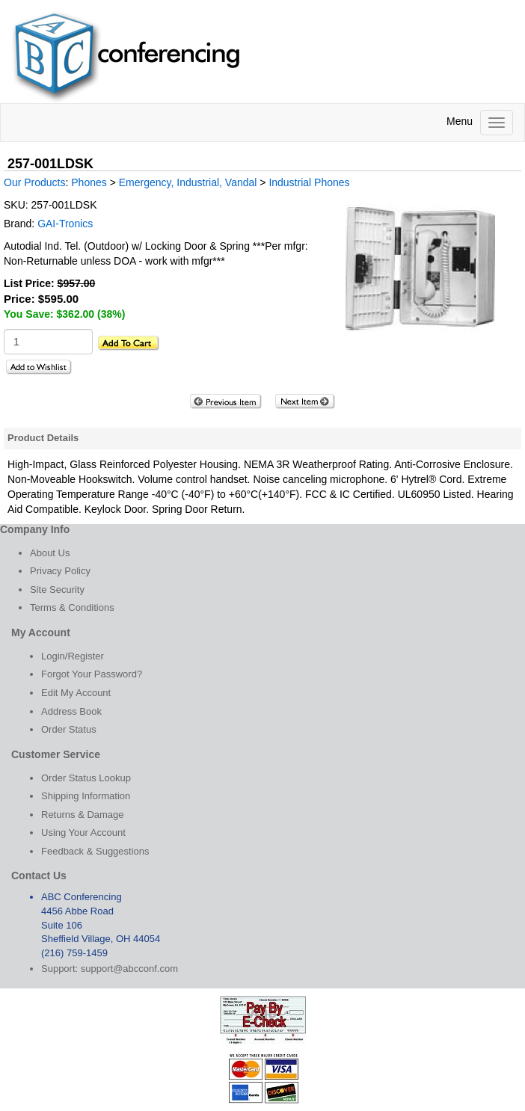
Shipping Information (85, 795)
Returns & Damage (82, 814)
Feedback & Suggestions (95, 851)
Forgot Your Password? (91, 674)
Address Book (71, 711)
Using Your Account (83, 832)
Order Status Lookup (86, 778)
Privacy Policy (60, 570)
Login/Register (72, 656)
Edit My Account (76, 692)
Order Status (68, 729)
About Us (50, 552)
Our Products (34, 182)
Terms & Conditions (72, 607)
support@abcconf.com (129, 968)
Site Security (57, 589)
